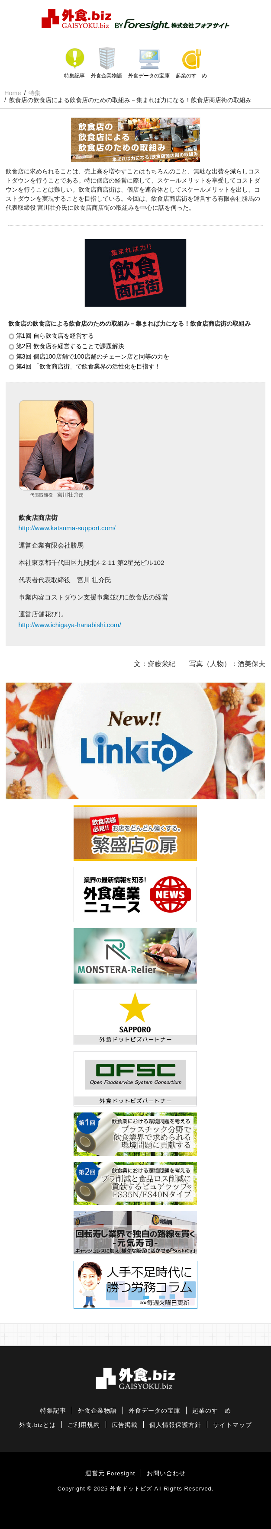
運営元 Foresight (110, 1473)
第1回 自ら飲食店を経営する (55, 335)
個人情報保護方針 (175, 1425)
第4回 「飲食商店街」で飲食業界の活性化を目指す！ (88, 366)
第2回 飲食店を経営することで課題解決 (70, 346)
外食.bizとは (37, 1425)
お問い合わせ (166, 1473)
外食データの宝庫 (149, 76)
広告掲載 (125, 1425)
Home (12, 93)
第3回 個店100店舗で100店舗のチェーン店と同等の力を (92, 356)
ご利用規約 (84, 1425)
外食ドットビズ (131, 1488)
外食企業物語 (106, 76)
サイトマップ (232, 1425)
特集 (35, 93)
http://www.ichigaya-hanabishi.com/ (70, 624)
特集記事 (74, 76)
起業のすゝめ (191, 76)
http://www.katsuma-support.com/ (67, 528)
